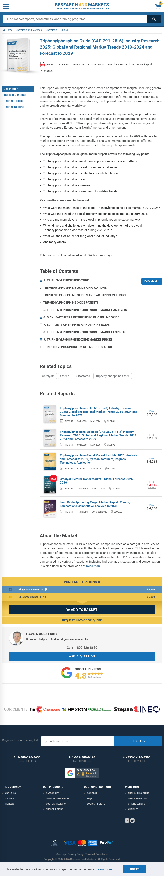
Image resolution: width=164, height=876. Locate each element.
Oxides (64, 376)
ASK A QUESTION (82, 656)
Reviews (9, 804)
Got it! (135, 869)
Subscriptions (55, 809)
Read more (93, 566)
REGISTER (138, 741)
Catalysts (48, 376)
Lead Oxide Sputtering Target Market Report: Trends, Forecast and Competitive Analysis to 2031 (95, 504)
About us (10, 793)
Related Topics (13, 100)
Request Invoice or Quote (82, 620)
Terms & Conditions (96, 854)
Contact (92, 793)
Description (11, 88)
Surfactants (82, 376)
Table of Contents (15, 94)
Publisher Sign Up (138, 793)
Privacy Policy (75, 854)
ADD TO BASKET (81, 610)
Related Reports (14, 106)
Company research (57, 798)
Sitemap (61, 854)
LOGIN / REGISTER (96, 804)
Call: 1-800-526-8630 (82, 648)
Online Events (136, 804)
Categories (52, 793)
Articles (133, 809)
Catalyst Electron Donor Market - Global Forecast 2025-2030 (97, 480)
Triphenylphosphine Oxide (113, 376)
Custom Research (56, 804)
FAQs (90, 798)
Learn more (104, 869)
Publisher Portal (138, 798)
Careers (10, 798)
